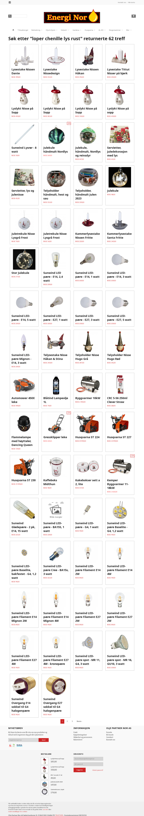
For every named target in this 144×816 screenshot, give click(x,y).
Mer (127, 30)
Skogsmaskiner (115, 30)
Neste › (79, 721)
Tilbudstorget (23, 30)
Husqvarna (89, 30)
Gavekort (109, 737)
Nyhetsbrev (77, 740)
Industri (64, 30)
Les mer (45, 809)
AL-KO (101, 30)
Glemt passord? (97, 770)
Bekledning (35, 30)
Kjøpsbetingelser (80, 735)
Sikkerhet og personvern (82, 737)
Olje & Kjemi (50, 30)
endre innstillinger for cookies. (17, 811)
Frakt (75, 732)
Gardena (76, 30)
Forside (109, 732)
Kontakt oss (110, 740)
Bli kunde (109, 735)
